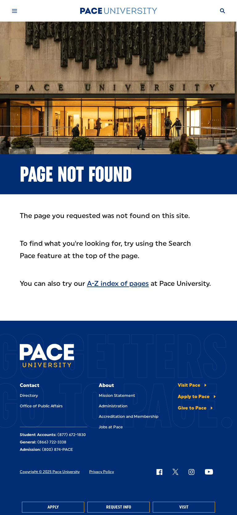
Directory (29, 395)
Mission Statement (117, 395)
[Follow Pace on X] (175, 471)
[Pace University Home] (118, 10)
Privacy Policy (101, 472)
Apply (53, 507)
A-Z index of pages (118, 283)
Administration (113, 406)
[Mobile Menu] (14, 10)
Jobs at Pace (111, 427)
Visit (184, 507)
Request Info (118, 507)
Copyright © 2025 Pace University (50, 472)
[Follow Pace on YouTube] (209, 471)
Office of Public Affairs (41, 406)
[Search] (222, 10)
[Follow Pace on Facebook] (159, 471)
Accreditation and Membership (128, 416)
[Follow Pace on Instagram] (191, 471)
